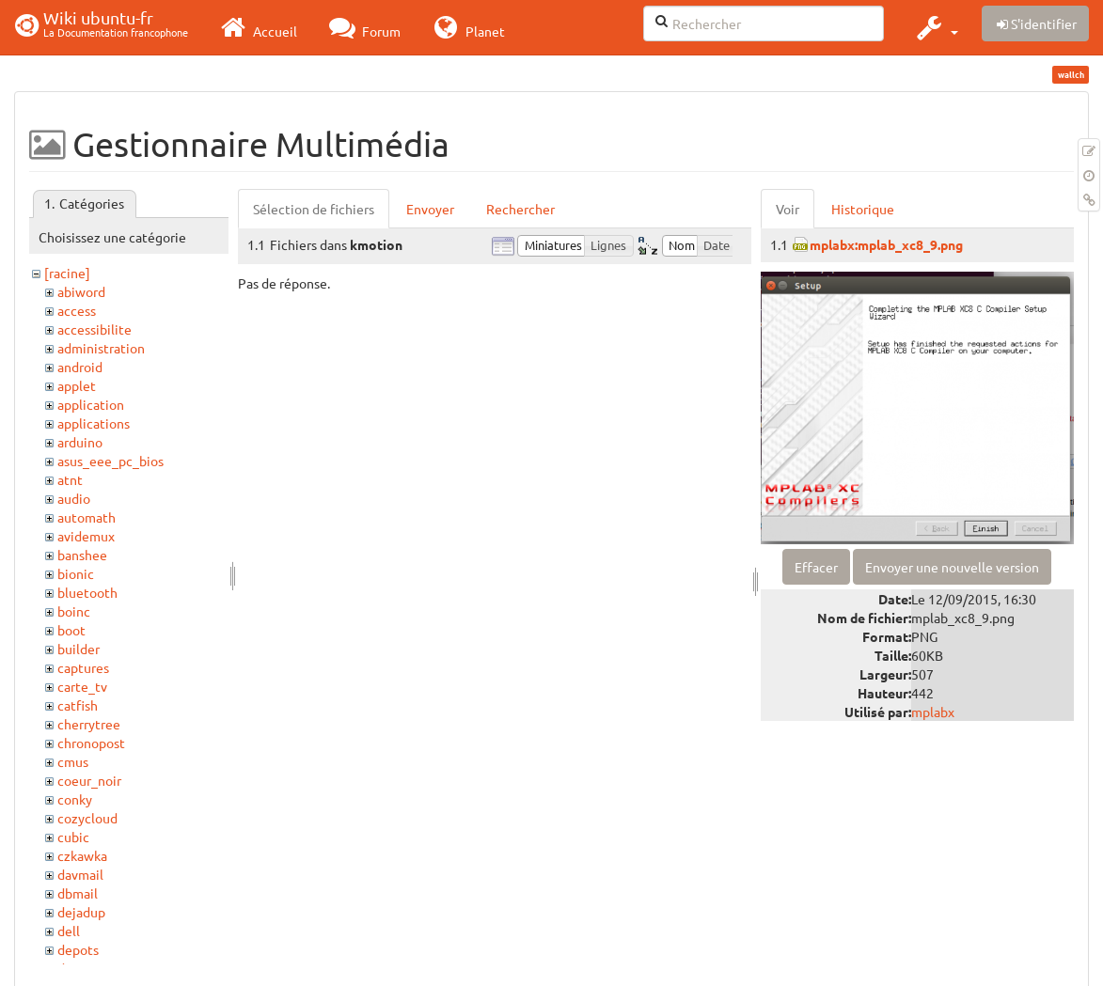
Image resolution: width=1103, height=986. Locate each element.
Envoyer (430, 208)
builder (78, 648)
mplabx (932, 711)
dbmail (77, 892)
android (79, 366)
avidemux (86, 535)
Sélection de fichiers (313, 208)
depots (78, 949)
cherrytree (88, 723)
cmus (72, 761)
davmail (80, 874)
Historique (862, 208)
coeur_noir (89, 780)
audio (73, 498)
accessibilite (94, 329)
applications (93, 423)
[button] (935, 27)
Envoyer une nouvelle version (952, 566)
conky (74, 798)
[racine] (67, 272)
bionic (75, 573)
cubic (73, 836)
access (76, 310)
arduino (79, 441)
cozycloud (87, 817)
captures (83, 667)
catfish (77, 704)
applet (76, 385)
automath (86, 517)
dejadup (81, 911)
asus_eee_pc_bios (110, 460)
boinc (73, 611)
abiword (81, 291)
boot (71, 629)
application (90, 404)
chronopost (91, 742)
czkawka (82, 855)
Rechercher (520, 208)
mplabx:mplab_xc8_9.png (886, 244)
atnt (70, 479)
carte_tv (82, 686)
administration (101, 347)
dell (68, 930)
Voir (787, 208)
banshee (82, 554)
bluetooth (87, 592)
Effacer (816, 566)
